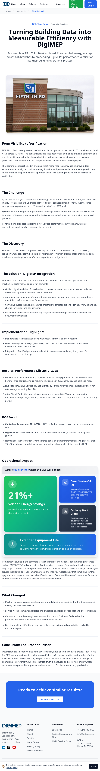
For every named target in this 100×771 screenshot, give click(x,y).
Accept (93, 766)
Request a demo (50, 699)
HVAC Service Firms (61, 741)
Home (13, 4)
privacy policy (11, 767)
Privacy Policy (33, 746)
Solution (32, 4)
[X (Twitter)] (8, 747)
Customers (46, 4)
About (23, 4)
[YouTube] (14, 747)
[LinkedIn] (3, 747)
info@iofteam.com (86, 734)
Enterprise (57, 729)
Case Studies (21, 11)
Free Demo (91, 4)
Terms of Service (35, 750)
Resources (61, 4)
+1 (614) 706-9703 (85, 729)
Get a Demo (33, 742)
